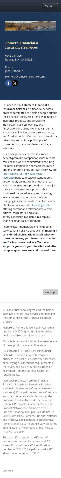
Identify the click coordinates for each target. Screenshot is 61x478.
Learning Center (41, 205)
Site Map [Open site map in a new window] (8, 471)
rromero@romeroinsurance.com (25, 76)
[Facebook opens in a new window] (8, 83)
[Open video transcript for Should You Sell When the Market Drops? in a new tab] (50, 292)
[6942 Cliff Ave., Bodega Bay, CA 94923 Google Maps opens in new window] (18, 57)
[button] (50, 6)
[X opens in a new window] (15, 83)
